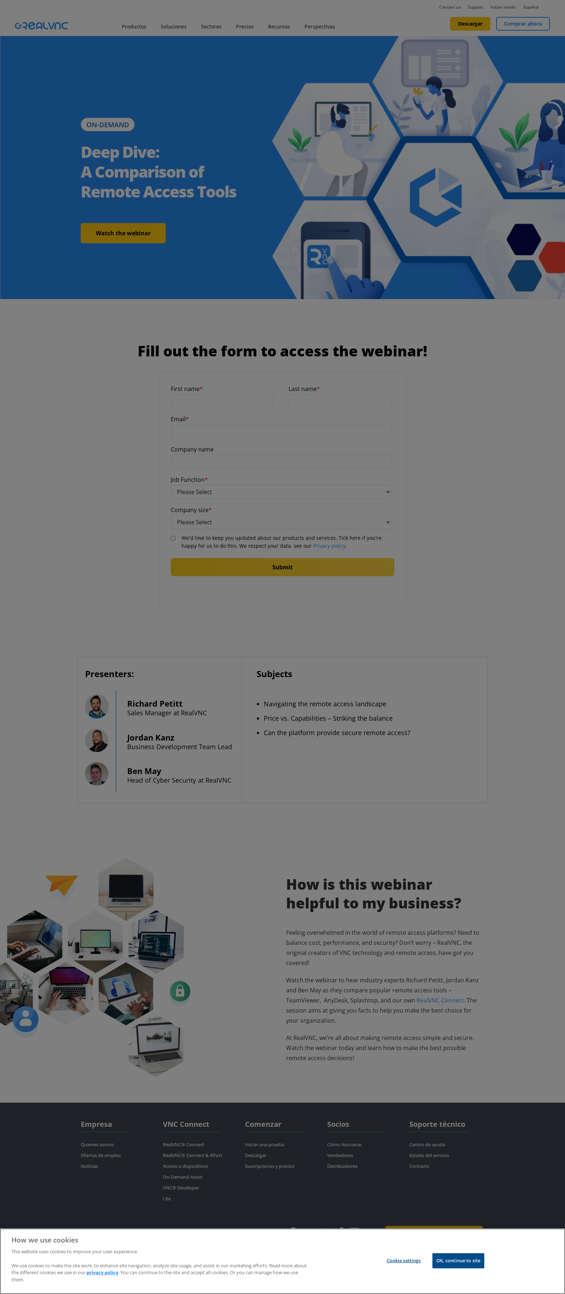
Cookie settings (404, 1270)
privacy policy (102, 1282)
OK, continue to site (458, 1270)
